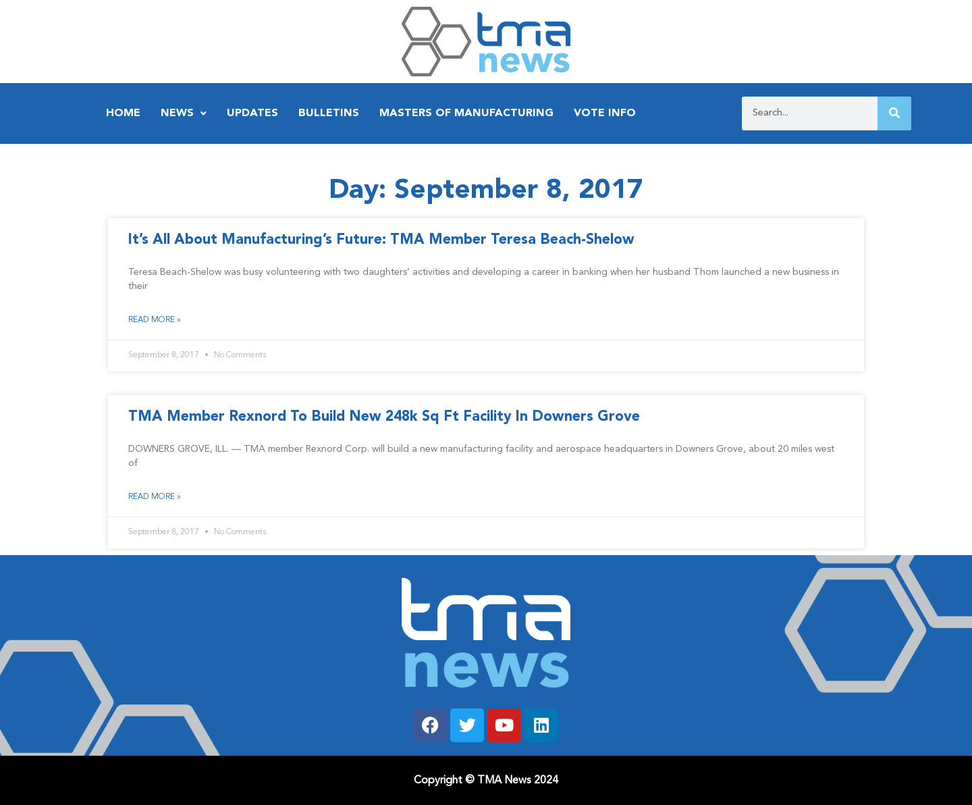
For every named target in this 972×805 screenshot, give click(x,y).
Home (123, 113)
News (184, 113)
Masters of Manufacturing (466, 113)
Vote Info (605, 113)
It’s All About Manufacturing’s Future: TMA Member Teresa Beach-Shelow (381, 240)
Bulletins (328, 113)
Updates (252, 113)
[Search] (894, 113)
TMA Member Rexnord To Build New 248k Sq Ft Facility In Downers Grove (384, 417)
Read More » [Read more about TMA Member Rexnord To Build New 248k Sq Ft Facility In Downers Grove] (154, 497)
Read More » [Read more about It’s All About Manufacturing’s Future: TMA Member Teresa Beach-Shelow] (154, 320)
